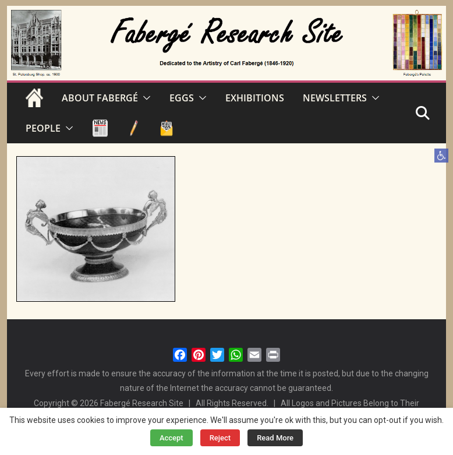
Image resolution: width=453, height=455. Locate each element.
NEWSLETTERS (335, 97)
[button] (441, 156)
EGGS (181, 97)
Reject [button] (220, 437)
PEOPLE (43, 128)
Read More (275, 437)
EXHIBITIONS (254, 97)
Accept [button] (171, 437)
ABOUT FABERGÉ (100, 97)
